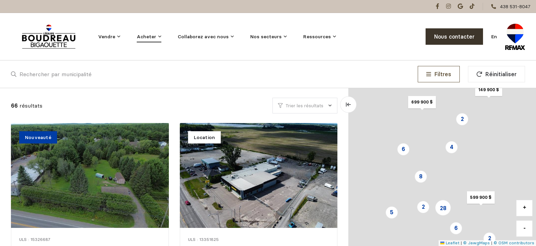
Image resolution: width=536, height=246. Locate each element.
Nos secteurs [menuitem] (266, 36)
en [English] (494, 36)
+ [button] (524, 207)
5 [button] (391, 212)
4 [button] (451, 147)
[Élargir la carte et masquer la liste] (348, 104)
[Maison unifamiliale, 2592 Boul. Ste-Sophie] (90, 175)
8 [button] (421, 176)
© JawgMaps (476, 242)
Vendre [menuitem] (106, 36)
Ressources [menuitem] (317, 36)
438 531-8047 (515, 6)
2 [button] (423, 206)
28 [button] (443, 208)
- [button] (524, 228)
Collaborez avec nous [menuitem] (203, 36)
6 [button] (403, 149)
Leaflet (449, 242)
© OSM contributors (514, 242)
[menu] (109, 36)
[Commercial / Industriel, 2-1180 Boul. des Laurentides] (259, 175)
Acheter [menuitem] (146, 36)
